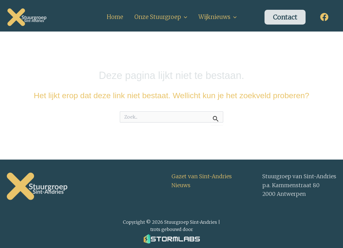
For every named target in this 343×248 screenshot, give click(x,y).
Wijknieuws (217, 17)
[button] (184, 17)
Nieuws (181, 185)
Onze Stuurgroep (160, 17)
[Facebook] (324, 17)
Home (115, 16)
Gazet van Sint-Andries (202, 176)
